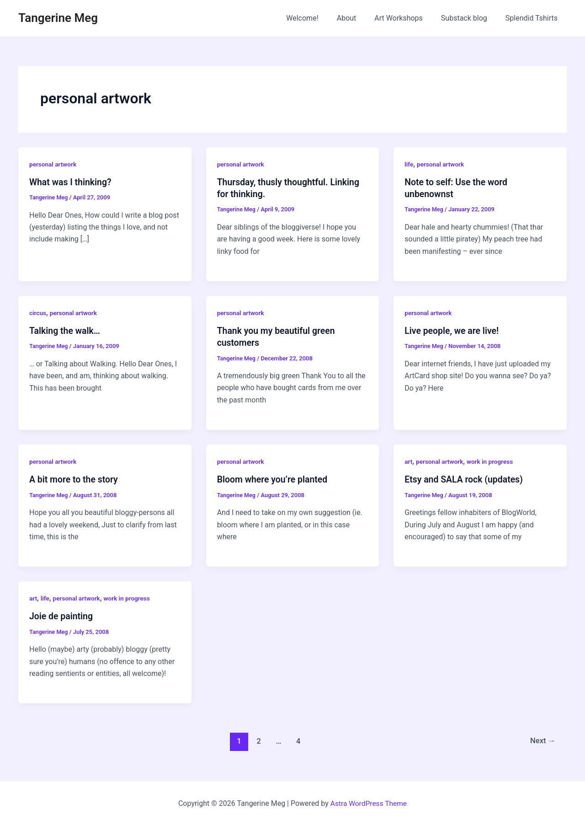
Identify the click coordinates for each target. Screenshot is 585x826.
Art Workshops (407, 18)
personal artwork (53, 164)
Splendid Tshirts (533, 18)
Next (542, 740)
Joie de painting (62, 615)
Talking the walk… (65, 330)
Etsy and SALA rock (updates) (465, 479)
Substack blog (470, 18)
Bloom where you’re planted (274, 479)
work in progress (492, 461)
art (408, 461)
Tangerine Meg (58, 18)
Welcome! (319, 18)
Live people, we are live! (452, 330)
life (409, 164)
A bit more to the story (75, 479)
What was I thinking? (71, 182)
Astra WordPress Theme (368, 803)
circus (38, 312)
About (359, 18)
